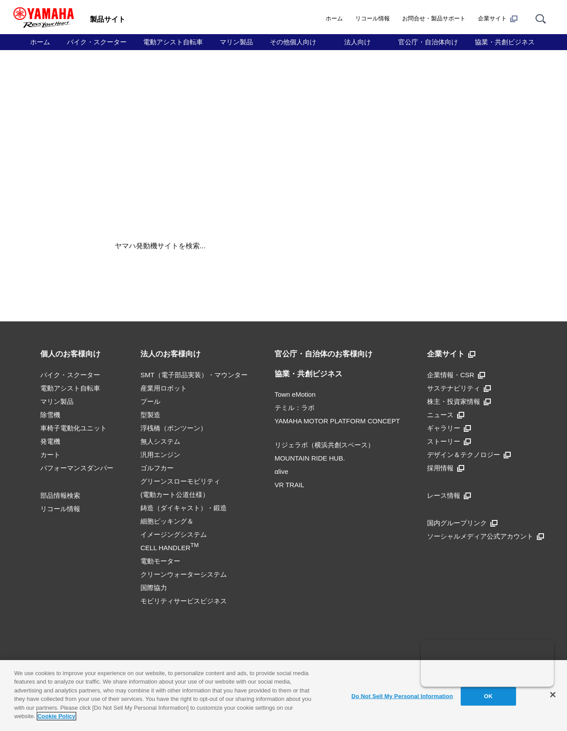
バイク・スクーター (97, 42)
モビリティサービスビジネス (183, 601)
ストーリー (449, 441)
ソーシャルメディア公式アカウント (485, 536)
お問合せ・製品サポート (434, 18)
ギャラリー (449, 428)
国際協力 (153, 587)
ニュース (445, 414)
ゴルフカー (157, 468)
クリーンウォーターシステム (183, 574)
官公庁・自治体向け (428, 42)
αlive (281, 471)
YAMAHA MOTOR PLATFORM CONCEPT (337, 421)
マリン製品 (236, 42)
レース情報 (449, 495)
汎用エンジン (160, 454)
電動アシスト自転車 (173, 42)
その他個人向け (293, 42)
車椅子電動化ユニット (73, 428)
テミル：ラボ (295, 407)
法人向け (357, 42)
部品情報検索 (60, 495)
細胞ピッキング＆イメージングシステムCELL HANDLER (173, 534)
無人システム (160, 441)
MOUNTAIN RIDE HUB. (310, 458)
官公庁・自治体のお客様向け (324, 354)
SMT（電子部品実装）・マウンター (194, 375)
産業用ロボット (163, 388)
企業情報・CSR (456, 375)
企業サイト (497, 18)
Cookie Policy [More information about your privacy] (56, 716)
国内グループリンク (462, 523)
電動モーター (160, 561)
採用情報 (445, 468)
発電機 (50, 441)
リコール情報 (372, 18)
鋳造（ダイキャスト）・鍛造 (183, 508)
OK (488, 696)
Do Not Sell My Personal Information (402, 696)
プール (150, 401)
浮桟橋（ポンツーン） (173, 428)
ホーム (334, 18)
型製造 (150, 414)
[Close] (553, 694)
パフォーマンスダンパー (76, 468)
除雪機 (50, 414)
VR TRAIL (289, 485)
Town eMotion (295, 394)
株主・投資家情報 (459, 401)
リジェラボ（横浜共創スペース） (324, 445)
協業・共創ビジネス (505, 42)
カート (50, 454)
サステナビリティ (459, 388)
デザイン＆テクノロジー (469, 454)
